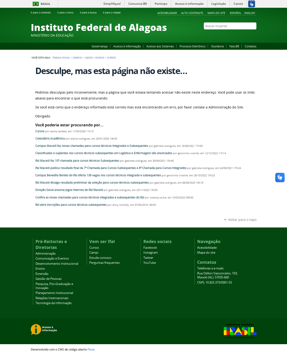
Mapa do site (216, 13)
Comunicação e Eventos (52, 258)
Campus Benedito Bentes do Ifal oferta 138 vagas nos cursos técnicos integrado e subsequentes (98, 175)
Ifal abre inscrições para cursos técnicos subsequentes (71, 205)
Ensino (99, 57)
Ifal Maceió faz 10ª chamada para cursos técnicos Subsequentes (77, 161)
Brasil (46, 4)
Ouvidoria (217, 46)
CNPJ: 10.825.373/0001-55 (214, 283)
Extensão (41, 274)
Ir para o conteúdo (43, 12)
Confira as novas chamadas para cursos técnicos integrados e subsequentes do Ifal (89, 197)
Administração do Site (225, 107)
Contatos (250, 46)
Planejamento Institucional (54, 293)
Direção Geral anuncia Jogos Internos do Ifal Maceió (69, 190)
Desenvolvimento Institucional (56, 264)
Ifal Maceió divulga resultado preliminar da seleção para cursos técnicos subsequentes (92, 183)
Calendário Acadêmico (50, 138)
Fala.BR (234, 46)
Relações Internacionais (51, 298)
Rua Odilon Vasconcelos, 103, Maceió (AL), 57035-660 (217, 275)
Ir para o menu (67, 12)
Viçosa (89, 57)
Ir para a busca (90, 12)
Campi (93, 253)
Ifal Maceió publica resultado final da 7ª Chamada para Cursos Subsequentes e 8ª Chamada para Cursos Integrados (110, 168)
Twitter (248, 35)
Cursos (39, 131)
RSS (254, 35)
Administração (45, 254)
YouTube (236, 35)
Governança (100, 46)
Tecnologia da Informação (53, 303)
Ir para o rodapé (114, 12)
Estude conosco (100, 258)
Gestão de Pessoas (48, 279)
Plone (91, 349)
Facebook (230, 35)
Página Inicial (61, 57)
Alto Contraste (192, 13)
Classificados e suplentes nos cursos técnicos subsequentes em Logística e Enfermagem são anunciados (103, 153)
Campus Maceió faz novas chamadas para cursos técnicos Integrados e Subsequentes (91, 146)
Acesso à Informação (127, 46)
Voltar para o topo (242, 219)
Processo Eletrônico (192, 46)
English (249, 13)
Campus (77, 57)
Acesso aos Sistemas (160, 46)
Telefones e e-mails (210, 268)
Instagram (242, 35)
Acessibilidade (167, 13)
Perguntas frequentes (104, 263)
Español (235, 13)
